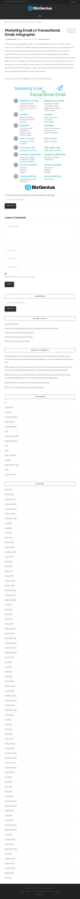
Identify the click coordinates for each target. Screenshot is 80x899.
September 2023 (11, 600)
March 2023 (9, 624)
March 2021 (9, 739)
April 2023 (8, 619)
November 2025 (11, 509)
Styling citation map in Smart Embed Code (35, 382)
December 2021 (10, 695)
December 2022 (10, 638)
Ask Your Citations (20, 1)
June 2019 (8, 815)
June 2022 (8, 667)
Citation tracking (11, 417)
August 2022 (9, 657)
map (6, 445)
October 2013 (10, 868)
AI (5, 402)
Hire (6, 431)
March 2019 (9, 820)
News (7, 450)
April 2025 (8, 537)
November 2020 (11, 758)
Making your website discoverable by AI (19, 332)
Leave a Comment (44, 39)
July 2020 (8, 777)
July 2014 (8, 854)
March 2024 (9, 576)
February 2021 (10, 743)
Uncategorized (10, 474)
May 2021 (8, 729)
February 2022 (10, 686)
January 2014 (9, 863)
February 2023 (10, 628)
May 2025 (8, 533)
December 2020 (10, 753)
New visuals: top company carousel (17, 341)
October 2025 (10, 513)
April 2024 (8, 571)
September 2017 (11, 830)
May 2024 (8, 566)
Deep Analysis (10, 422)
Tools (7, 469)
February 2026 (10, 499)
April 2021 (8, 734)
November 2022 (11, 643)
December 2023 (10, 590)
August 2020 (9, 772)
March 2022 (9, 681)
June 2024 (8, 561)
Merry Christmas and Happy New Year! (19, 337)
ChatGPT (8, 412)
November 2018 (11, 825)
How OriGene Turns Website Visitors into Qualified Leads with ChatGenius (31, 328)
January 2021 (9, 748)
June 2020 (8, 782)
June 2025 (8, 528)
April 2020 (8, 791)
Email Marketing (11, 39)
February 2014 (10, 858)
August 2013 (9, 873)
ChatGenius (9, 407)
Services (28, 891)
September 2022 (11, 652)
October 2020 (10, 763)
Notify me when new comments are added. (20, 277)
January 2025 (9, 547)
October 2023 (10, 595)
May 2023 (8, 614)
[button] (40, 15)
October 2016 (10, 839)
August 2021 (9, 715)
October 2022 (10, 648)
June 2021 (8, 724)
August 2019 (9, 810)
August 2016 (9, 844)
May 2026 (8, 489)
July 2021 (8, 719)
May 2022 (8, 672)
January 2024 (9, 585)
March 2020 (9, 796)
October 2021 (10, 705)
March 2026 (9, 494)
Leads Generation (11, 441)
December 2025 (10, 504)
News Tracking (10, 455)
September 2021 (11, 710)
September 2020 (11, 767)
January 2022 (9, 691)
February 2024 (10, 581)
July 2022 (8, 662)
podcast (8, 460)
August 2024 (9, 557)
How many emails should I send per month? (42, 378)
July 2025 (8, 523)
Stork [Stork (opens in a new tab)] (25, 44)
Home (22, 891)
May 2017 (8, 834)
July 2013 (8, 877)
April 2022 (8, 676)
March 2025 (9, 542)
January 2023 (9, 633)
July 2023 (8, 604)
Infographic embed (11, 436)
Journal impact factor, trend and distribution (52, 370)
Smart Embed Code (12, 465)
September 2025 (11, 518)
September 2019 (11, 806)
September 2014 (11, 849)
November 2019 (11, 801)
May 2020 (8, 786)
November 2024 (11, 552)
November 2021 (11, 700)
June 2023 (8, 609)
